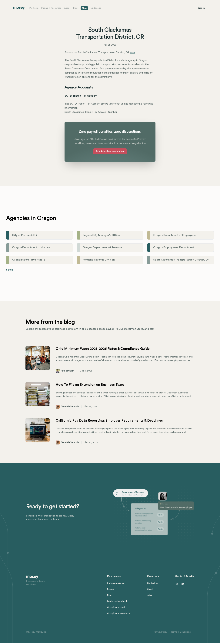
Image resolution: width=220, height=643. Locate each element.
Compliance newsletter (119, 613)
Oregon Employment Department (173, 247)
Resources (56, 8)
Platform (33, 8)
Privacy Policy (160, 632)
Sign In (201, 8)
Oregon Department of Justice (31, 247)
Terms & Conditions (181, 632)
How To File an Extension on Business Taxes (90, 384)
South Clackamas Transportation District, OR (181, 259)
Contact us (152, 583)
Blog (75, 8)
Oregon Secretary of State (28, 259)
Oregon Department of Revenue (102, 247)
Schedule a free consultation (110, 151)
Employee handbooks (117, 601)
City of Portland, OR (24, 235)
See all (10, 269)
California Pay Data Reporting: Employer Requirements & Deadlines (109, 420)
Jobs (149, 595)
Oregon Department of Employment (175, 235)
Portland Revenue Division (99, 259)
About (67, 8)
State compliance (116, 583)
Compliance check (116, 607)
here (132, 52)
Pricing (44, 8)
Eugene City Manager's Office (101, 235)
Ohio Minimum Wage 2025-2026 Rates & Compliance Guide (103, 348)
